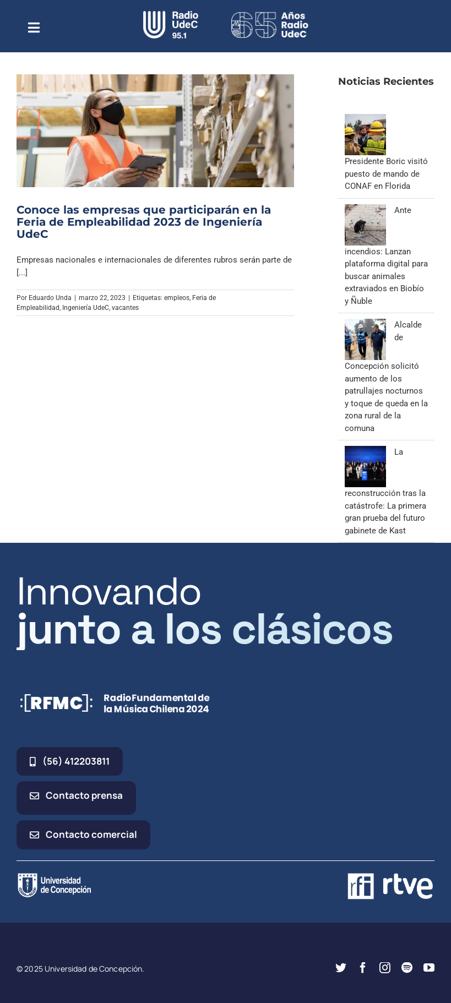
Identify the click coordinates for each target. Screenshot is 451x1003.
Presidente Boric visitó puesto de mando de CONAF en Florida (386, 173)
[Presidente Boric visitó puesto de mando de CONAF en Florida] (365, 120)
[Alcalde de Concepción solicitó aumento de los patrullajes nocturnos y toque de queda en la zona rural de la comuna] (365, 325)
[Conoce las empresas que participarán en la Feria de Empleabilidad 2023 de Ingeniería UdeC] (155, 130)
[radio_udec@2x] (170, 15)
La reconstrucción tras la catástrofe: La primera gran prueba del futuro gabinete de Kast (385, 491)
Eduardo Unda (50, 298)
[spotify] (406, 967)
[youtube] (428, 967)
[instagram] (384, 967)
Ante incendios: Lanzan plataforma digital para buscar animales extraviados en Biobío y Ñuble (386, 255)
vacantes (125, 308)
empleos (176, 298)
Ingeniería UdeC (85, 308)
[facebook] (362, 967)
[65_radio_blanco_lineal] (269, 15)
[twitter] (340, 967)
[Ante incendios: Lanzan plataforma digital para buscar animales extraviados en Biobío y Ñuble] (365, 210)
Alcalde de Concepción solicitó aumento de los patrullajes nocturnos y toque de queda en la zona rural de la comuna (386, 376)
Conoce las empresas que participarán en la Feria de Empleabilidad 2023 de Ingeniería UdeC (144, 222)
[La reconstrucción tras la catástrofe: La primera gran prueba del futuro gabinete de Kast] (365, 452)
